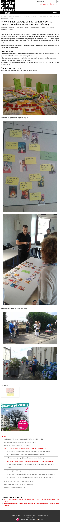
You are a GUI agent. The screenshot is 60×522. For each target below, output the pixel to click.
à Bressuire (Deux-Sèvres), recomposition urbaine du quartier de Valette (30, 461)
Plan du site (53, 4)
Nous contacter (43, 4)
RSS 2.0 (41, 519)
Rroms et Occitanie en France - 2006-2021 (17, 445)
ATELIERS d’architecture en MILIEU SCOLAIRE (18, 484)
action (4, 436)
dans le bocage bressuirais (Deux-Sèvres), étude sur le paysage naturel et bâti (30, 464)
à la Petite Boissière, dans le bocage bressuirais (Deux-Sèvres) (26, 454)
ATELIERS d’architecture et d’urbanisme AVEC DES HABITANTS (25, 449)
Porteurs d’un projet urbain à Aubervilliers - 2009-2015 (20, 481)
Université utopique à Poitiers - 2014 (15, 487)
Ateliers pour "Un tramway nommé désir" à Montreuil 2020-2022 (23, 439)
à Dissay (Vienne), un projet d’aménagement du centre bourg (25, 458)
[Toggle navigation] (55, 12)
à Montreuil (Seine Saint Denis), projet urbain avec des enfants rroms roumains (30, 474)
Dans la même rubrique (11, 497)
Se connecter (24, 519)
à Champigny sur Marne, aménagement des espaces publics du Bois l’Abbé (30, 477)
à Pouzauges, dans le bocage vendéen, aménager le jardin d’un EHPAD (28, 451)
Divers (9, 467)
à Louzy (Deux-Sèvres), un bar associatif (19, 471)
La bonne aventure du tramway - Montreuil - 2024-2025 (20, 442)
